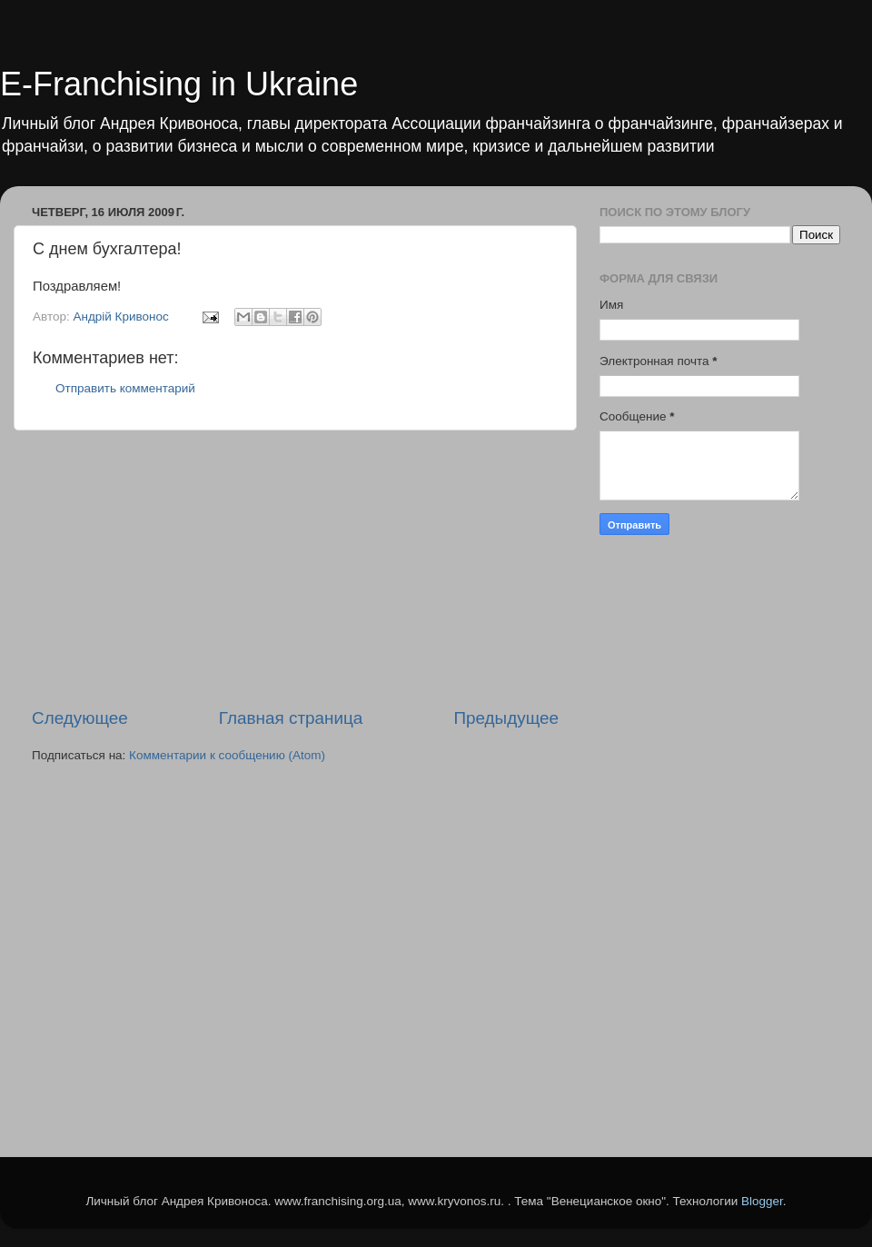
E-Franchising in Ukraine (179, 84)
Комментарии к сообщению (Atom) (227, 755)
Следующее (80, 717)
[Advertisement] (295, 568)
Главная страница (291, 717)
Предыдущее (506, 717)
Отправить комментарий (125, 388)
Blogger (762, 1201)
